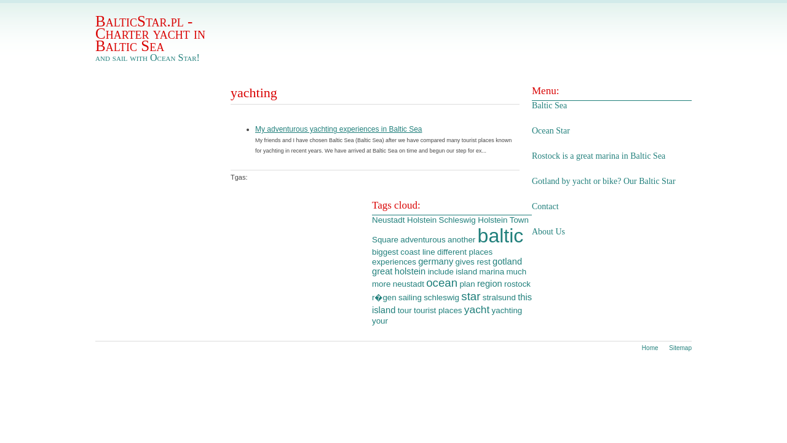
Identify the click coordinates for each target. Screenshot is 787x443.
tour (405, 310)
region (489, 284)
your (380, 320)
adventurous (422, 239)
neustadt (408, 284)
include (441, 271)
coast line (417, 252)
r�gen (384, 297)
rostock (517, 284)
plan (467, 284)
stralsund (499, 297)
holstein (410, 271)
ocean (441, 282)
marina (491, 271)
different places (464, 252)
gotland (507, 261)
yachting (507, 310)
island (466, 271)
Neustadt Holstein (404, 220)
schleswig (441, 297)
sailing (410, 297)
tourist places (438, 310)
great (382, 271)
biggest (385, 252)
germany (435, 261)
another (461, 239)
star (470, 296)
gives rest (473, 261)
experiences (394, 261)
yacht (476, 309)
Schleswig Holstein (473, 220)
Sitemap (680, 348)
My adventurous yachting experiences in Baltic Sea (338, 129)
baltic (501, 236)
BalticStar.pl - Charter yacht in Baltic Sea (150, 33)
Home (650, 348)
